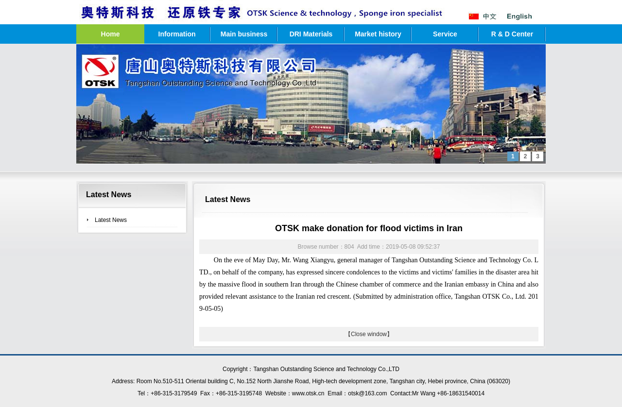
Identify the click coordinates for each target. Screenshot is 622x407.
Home (110, 34)
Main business (244, 34)
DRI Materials (311, 34)
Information (177, 34)
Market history (378, 34)
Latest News (111, 220)
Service (445, 34)
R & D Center (512, 34)
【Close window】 (369, 334)
